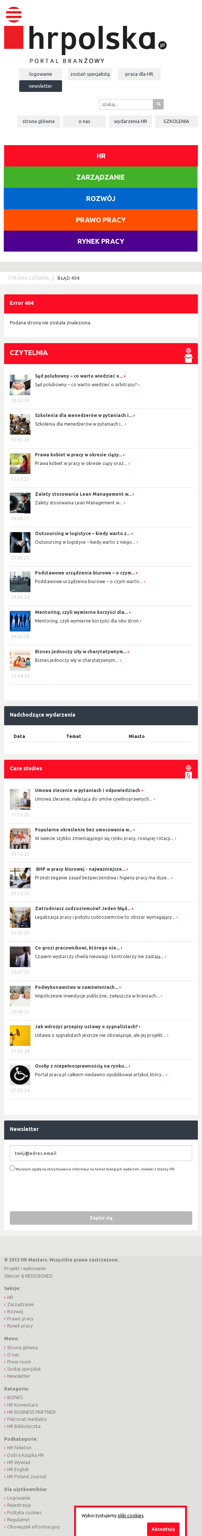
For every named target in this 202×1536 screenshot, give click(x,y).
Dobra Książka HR (25, 1455)
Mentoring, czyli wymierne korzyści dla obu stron (87, 620)
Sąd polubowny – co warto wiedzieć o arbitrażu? (86, 384)
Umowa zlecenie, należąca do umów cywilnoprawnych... (93, 798)
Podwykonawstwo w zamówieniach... (76, 987)
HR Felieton (19, 1447)
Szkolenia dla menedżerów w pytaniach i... (83, 415)
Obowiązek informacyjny (33, 1526)
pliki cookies (130, 1515)
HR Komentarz (22, 1404)
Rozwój (100, 198)
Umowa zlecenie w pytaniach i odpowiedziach (87, 790)
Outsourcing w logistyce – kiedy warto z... (82, 533)
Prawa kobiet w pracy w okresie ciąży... (78, 454)
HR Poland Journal (26, 1476)
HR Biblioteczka (24, 1426)
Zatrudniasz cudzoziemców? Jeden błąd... (83, 908)
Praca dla (139, 73)
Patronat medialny (27, 1419)
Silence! (12, 1276)
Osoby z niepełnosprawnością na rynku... (81, 1066)
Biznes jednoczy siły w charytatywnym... (80, 651)
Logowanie (40, 73)
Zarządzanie (100, 177)
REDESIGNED (39, 1276)
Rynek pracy (100, 241)
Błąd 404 (68, 278)
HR (101, 155)
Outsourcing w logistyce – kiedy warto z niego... (85, 542)
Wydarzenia (130, 121)
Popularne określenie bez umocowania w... (83, 829)
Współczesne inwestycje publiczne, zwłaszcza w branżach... (97, 995)
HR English (18, 1469)
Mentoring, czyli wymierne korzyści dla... (81, 612)
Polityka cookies (24, 1512)
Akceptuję (163, 1529)
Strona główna (39, 121)
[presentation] (67, 1191)
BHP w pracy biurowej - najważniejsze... (80, 869)
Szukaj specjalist (24, 1368)
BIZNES (15, 1397)
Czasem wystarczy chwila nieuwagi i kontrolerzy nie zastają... (99, 956)
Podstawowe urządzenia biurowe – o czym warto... (89, 581)
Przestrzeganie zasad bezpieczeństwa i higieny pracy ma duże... (102, 877)
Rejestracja (19, 1505)
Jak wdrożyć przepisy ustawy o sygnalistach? (86, 1026)
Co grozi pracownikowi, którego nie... (77, 947)
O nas (84, 121)
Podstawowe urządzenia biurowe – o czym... (85, 572)
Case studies (26, 768)
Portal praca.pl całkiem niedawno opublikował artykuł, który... (100, 1074)
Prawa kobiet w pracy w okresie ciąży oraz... (81, 463)
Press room (19, 1361)
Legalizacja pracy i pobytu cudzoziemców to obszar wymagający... (105, 917)
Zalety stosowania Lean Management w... (83, 494)
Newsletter (40, 85)
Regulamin (18, 1519)
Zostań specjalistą (90, 73)
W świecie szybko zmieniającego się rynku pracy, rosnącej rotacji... (104, 838)
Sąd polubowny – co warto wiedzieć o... (79, 376)
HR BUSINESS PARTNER (31, 1412)
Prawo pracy (101, 220)
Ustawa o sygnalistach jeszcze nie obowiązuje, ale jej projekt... (100, 1035)
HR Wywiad (18, 1462)
